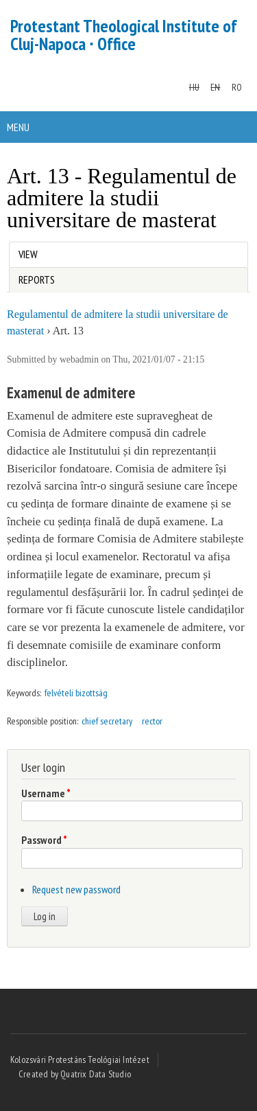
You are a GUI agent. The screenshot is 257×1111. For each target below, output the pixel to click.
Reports (37, 279)
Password (44, 840)
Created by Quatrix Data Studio (75, 1074)
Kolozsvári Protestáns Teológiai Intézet (79, 1059)
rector (152, 721)
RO (237, 87)
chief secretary (107, 721)
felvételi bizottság (76, 693)
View (31, 251)
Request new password (76, 889)
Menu (18, 127)
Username (46, 793)
